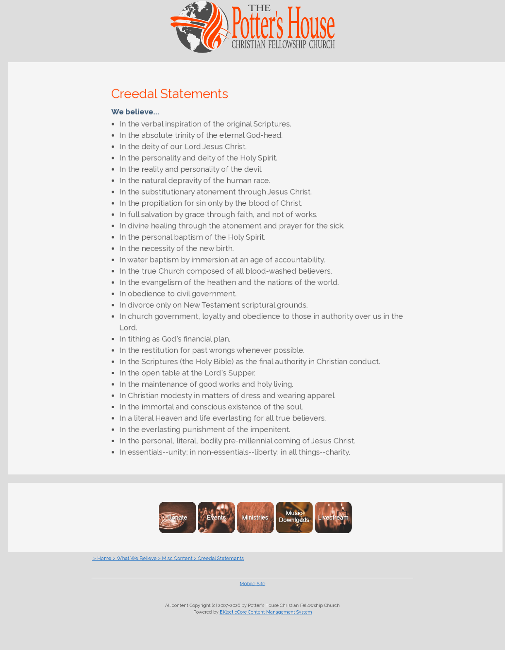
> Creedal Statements (227, 558)
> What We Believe (168, 558)
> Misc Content (197, 558)
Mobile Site (252, 583)
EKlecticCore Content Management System (266, 611)
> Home (145, 558)
